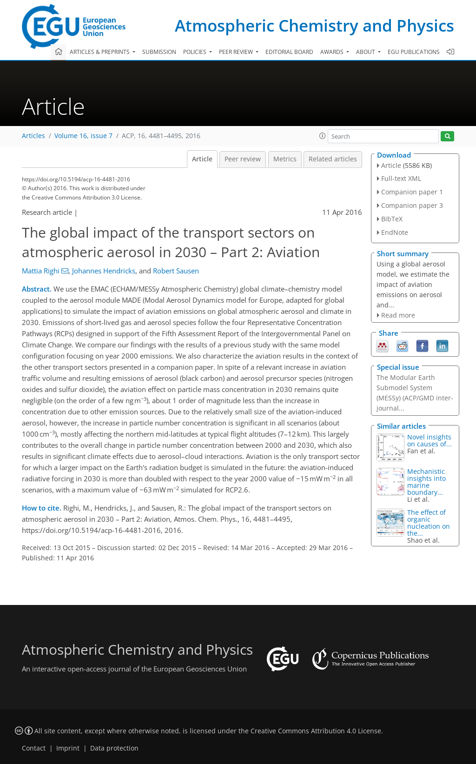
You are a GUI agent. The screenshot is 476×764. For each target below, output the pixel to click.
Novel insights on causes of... (429, 440)
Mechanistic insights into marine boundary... (426, 482)
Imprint (67, 748)
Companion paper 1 (412, 191)
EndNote (394, 232)
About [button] (366, 52)
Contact (34, 748)
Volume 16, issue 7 (83, 136)
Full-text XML (401, 178)
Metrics (285, 159)
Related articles (333, 159)
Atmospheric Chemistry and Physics (314, 25)
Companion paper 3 (412, 205)
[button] (322, 136)
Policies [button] (195, 52)
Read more (398, 315)
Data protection (114, 748)
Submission (159, 52)
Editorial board (289, 52)
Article (202, 159)
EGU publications (414, 52)
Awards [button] (332, 52)
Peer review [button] (236, 52)
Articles (33, 136)
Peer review (243, 159)
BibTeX (392, 218)
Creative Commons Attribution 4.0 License (316, 731)
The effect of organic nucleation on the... (428, 523)
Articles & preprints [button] (100, 52)
